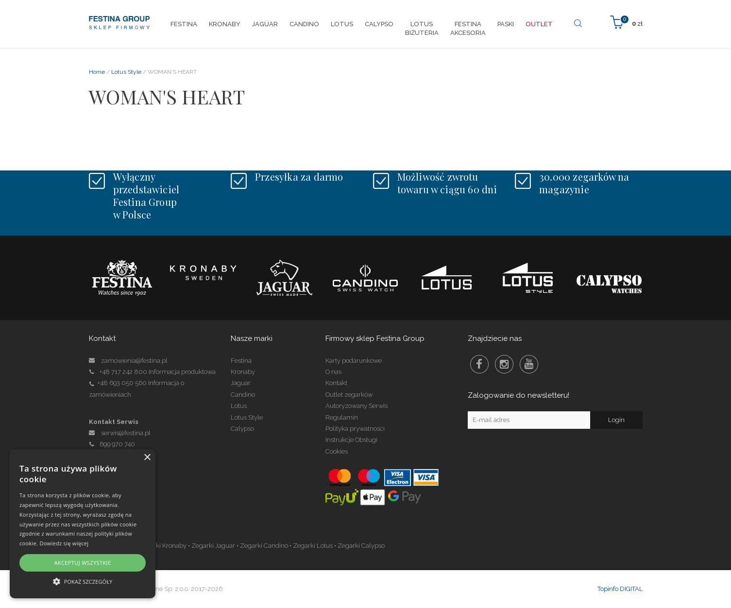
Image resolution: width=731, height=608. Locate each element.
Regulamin (341, 417)
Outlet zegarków (349, 394)
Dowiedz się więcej (63, 543)
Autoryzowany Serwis (356, 405)
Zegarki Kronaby (162, 545)
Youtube (529, 364)
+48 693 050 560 (122, 383)
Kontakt (336, 383)
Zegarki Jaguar (213, 545)
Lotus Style (126, 71)
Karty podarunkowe (353, 360)
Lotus (239, 405)
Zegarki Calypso (361, 545)
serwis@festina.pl (126, 433)
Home (97, 71)
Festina (241, 360)
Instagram (504, 364)
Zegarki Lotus (313, 545)
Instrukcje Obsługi (351, 439)
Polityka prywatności (355, 428)
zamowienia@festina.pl (134, 360)
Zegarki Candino (264, 545)
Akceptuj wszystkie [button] (82, 562)
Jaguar (241, 383)
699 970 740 (112, 444)
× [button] (147, 457)
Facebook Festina (479, 364)
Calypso (242, 428)
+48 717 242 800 (123, 371)
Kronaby (243, 371)
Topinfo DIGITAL (620, 588)
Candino (243, 394)
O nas (333, 371)
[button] (82, 581)
